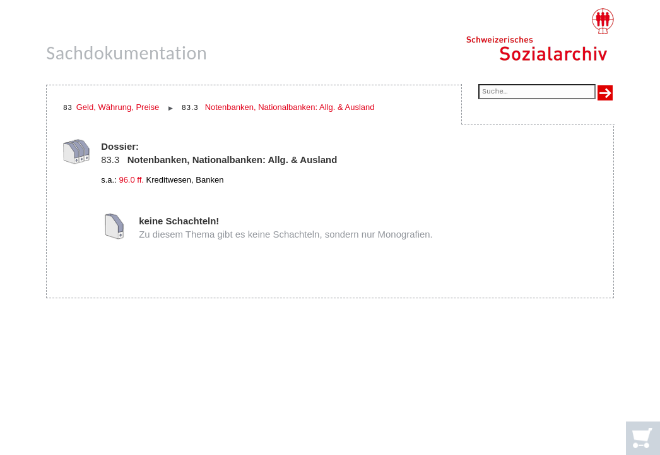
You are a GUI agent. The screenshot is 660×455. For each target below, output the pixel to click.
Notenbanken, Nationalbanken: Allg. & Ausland (290, 107)
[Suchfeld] (536, 92)
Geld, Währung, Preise (118, 107)
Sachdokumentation (126, 52)
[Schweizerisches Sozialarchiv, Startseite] (540, 34)
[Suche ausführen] (605, 92)
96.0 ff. (131, 180)
